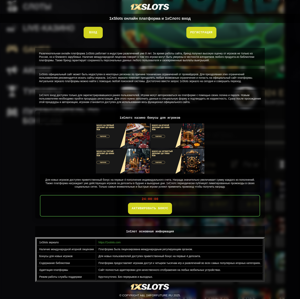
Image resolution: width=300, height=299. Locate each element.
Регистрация (201, 32)
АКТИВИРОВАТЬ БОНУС (150, 208)
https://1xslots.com (110, 242)
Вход (93, 32)
